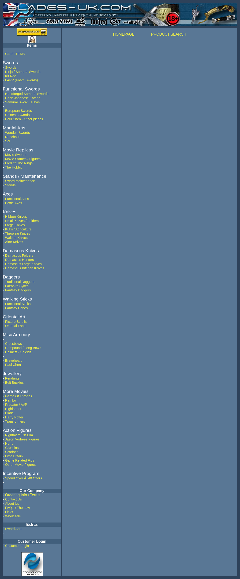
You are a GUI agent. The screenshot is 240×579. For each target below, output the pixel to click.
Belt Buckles (14, 382)
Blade (9, 413)
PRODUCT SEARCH (168, 34)
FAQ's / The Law (17, 508)
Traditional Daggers (19, 282)
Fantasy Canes (16, 308)
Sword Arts (13, 529)
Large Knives (15, 225)
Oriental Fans (15, 326)
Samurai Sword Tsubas (22, 102)
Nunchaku (12, 137)
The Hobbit (13, 167)
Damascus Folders (19, 255)
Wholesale (13, 516)
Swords (10, 67)
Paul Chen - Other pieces (24, 119)
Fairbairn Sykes (17, 286)
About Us (12, 503)
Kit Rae (10, 76)
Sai (7, 141)
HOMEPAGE (123, 34)
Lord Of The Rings (19, 163)
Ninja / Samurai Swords (22, 72)
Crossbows (13, 344)
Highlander (13, 409)
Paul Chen (13, 365)
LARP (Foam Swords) (21, 80)
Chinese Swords (17, 115)
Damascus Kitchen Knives (24, 268)
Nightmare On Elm (19, 435)
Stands (10, 185)
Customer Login (17, 546)
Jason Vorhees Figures (22, 439)
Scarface (12, 452)
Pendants (12, 378)
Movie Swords (15, 155)
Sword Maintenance (20, 181)
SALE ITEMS (15, 54)
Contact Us (13, 499)
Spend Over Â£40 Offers (23, 478)
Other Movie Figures (20, 464)
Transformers (15, 421)
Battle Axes (13, 203)
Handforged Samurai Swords (27, 94)
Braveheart (13, 360)
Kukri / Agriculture (18, 229)
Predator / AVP (16, 404)
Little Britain (14, 456)
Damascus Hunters (19, 260)
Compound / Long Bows (23, 348)
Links (9, 512)
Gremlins (12, 448)
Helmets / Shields (18, 352)
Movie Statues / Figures (23, 159)
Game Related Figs (19, 460)
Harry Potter (14, 417)
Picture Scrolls (16, 321)
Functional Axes (17, 199)
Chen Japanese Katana (22, 98)
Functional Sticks (18, 304)
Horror (10, 443)
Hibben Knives (16, 216)
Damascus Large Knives (23, 264)
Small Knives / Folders (22, 221)
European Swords (18, 111)
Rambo (10, 400)
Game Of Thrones (18, 396)
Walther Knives (16, 238)
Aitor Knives (14, 242)
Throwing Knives (17, 233)
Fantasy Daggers (18, 290)
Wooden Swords (17, 133)
